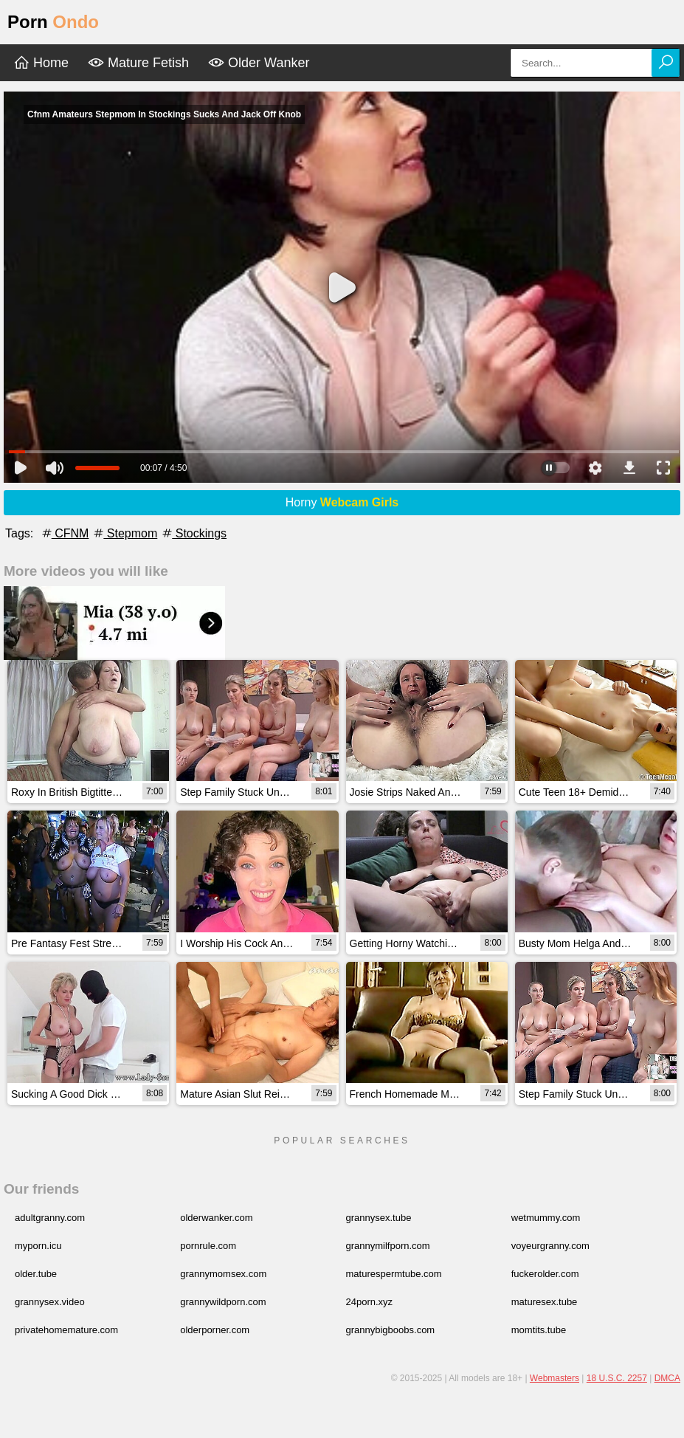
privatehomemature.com (66, 1329)
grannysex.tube (379, 1217)
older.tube (36, 1273)
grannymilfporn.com (388, 1245)
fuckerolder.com (545, 1273)
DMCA (667, 1378)
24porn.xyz (369, 1301)
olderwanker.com (216, 1217)
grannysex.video (50, 1301)
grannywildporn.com (223, 1301)
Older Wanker (258, 63)
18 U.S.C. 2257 (617, 1378)
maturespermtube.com (394, 1273)
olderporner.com (214, 1329)
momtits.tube (538, 1329)
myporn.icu (38, 1245)
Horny (342, 502)
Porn (53, 22)
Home (41, 63)
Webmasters (554, 1378)
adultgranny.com (50, 1217)
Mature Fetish (138, 63)
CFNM (64, 533)
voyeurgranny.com (550, 1245)
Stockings (193, 533)
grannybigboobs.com (390, 1329)
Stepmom (124, 533)
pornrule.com (208, 1245)
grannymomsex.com (223, 1273)
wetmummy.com (546, 1217)
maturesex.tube (544, 1301)
